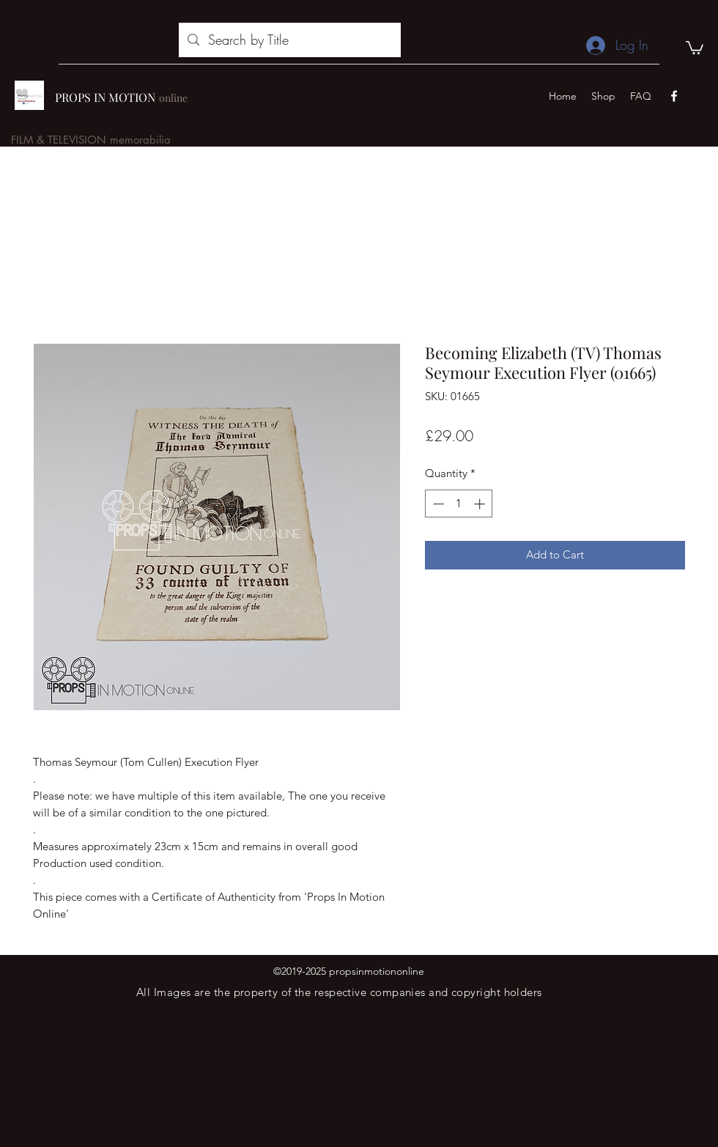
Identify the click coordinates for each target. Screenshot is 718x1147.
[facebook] (674, 96)
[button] (694, 47)
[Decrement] (437, 503)
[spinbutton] (459, 503)
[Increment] (481, 503)
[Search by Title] (289, 40)
